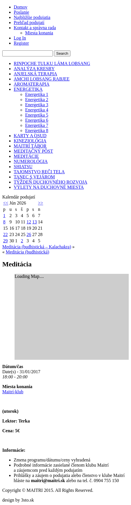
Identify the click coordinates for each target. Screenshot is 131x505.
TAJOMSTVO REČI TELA (39, 171)
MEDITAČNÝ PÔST (33, 151)
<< (5, 203)
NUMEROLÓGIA (31, 161)
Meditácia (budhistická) (27, 251)
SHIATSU (23, 166)
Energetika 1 (36, 94)
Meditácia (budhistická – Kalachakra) (36, 246)
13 (34, 221)
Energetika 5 (36, 115)
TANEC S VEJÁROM (34, 176)
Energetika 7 (36, 125)
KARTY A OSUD (30, 135)
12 (29, 221)
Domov (20, 7)
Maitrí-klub (12, 391)
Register (21, 43)
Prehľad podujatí (29, 22)
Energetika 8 (36, 130)
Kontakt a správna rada (35, 27)
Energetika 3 (36, 104)
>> (40, 203)
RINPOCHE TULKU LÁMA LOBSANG (52, 63)
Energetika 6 (36, 120)
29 (5, 240)
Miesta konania (39, 32)
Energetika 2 (36, 99)
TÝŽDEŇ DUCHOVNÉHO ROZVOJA (50, 182)
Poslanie (21, 12)
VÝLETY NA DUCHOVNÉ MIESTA (49, 187)
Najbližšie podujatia (32, 17)
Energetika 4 (36, 109)
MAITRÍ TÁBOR (30, 146)
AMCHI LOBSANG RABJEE (42, 78)
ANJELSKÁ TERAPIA (35, 73)
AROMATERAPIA (31, 84)
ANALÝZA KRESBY (34, 68)
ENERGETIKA (28, 89)
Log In (20, 38)
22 (5, 234)
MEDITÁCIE (26, 156)
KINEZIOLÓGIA (30, 140)
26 (29, 234)
